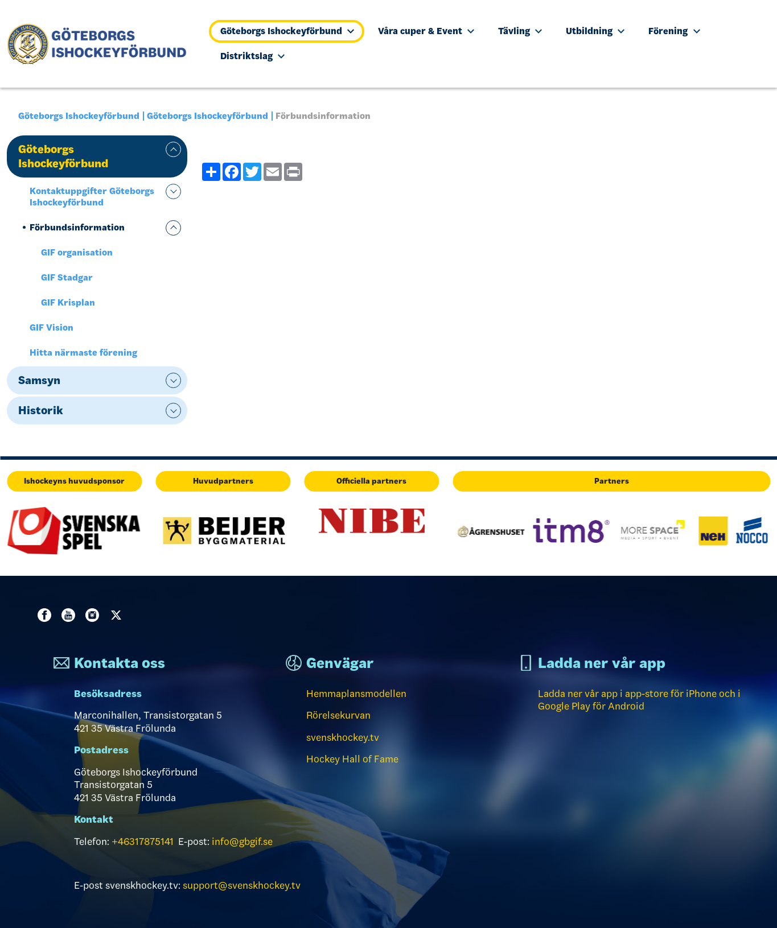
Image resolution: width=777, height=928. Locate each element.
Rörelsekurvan (338, 715)
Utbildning (595, 31)
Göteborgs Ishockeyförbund (287, 31)
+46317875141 (143, 841)
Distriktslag (252, 56)
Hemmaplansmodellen (356, 693)
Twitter (118, 615)
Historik (40, 410)
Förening (674, 31)
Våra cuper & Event (426, 31)
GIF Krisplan (68, 302)
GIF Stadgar (67, 277)
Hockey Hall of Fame (352, 759)
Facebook (47, 615)
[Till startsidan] (101, 43)
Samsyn (39, 380)
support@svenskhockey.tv (242, 885)
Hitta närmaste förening (83, 352)
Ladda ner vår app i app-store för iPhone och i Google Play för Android (639, 700)
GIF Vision (51, 327)
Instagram (94, 615)
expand (173, 149)
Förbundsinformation (77, 227)
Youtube (70, 615)
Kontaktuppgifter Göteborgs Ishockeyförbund (92, 196)
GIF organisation (77, 252)
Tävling (520, 31)
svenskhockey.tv (342, 737)
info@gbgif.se (242, 841)
